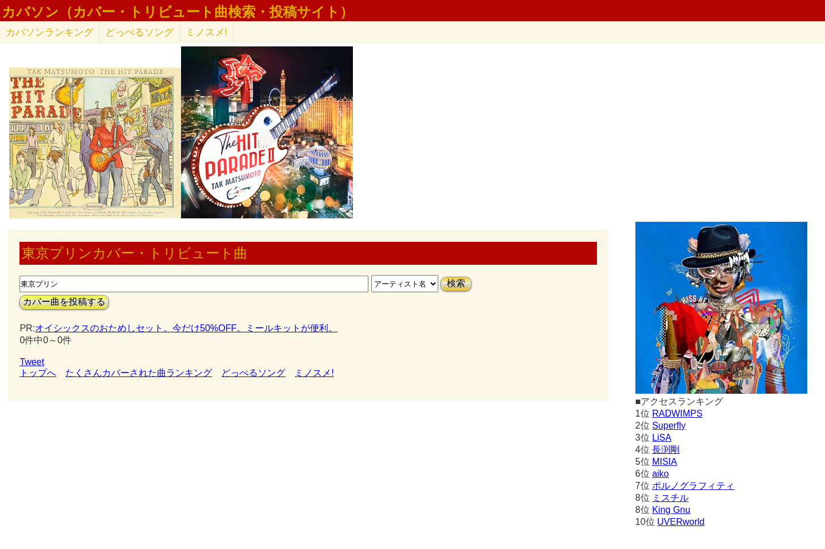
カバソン (49, 32)
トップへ (37, 373)
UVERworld (681, 522)
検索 (456, 283)
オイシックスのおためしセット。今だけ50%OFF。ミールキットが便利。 (186, 328)
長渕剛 (665, 449)
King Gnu (671, 510)
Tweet (31, 362)
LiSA (661, 437)
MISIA (664, 461)
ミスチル (670, 498)
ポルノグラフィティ (693, 486)
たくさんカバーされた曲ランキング (138, 373)
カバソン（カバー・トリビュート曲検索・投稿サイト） (177, 12)
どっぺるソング (139, 32)
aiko (660, 474)
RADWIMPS (677, 413)
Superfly (669, 425)
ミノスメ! (206, 32)
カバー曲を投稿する (64, 302)
